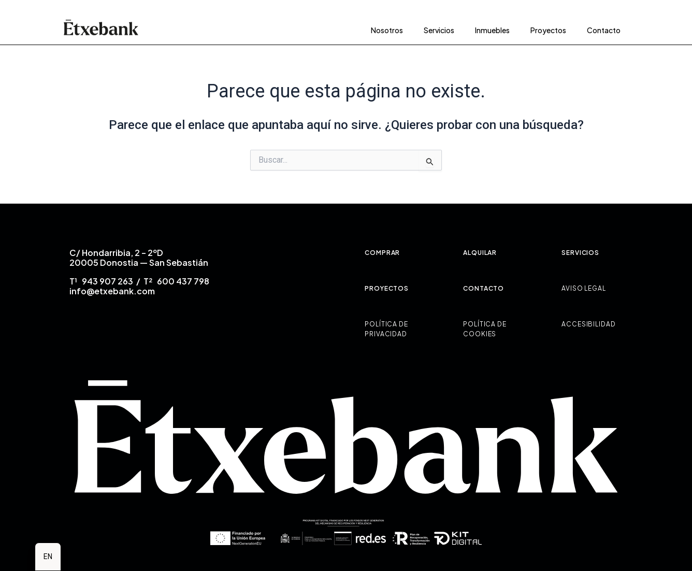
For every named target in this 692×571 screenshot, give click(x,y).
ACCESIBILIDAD (588, 324)
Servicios (439, 30)
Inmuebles (492, 30)
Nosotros (387, 30)
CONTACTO (483, 288)
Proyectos (548, 30)
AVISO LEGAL (583, 288)
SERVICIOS (580, 252)
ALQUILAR (480, 252)
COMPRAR (382, 252)
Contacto (604, 30)
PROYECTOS (387, 288)
